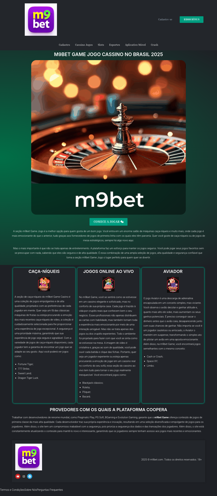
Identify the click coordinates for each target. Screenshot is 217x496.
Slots (101, 44)
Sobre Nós (30, 489)
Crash (154, 44)
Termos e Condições (12, 489)
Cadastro (64, 44)
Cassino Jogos (84, 44)
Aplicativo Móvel (135, 44)
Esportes (114, 44)
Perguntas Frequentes (50, 489)
